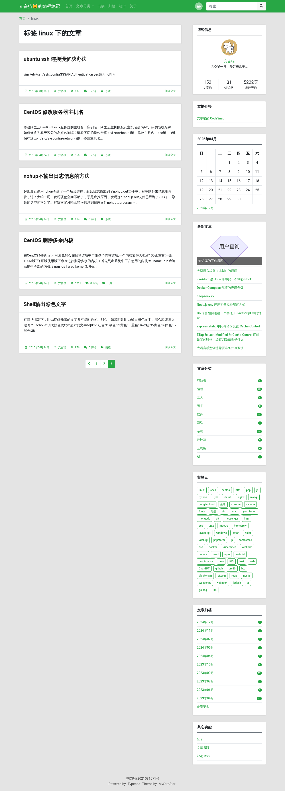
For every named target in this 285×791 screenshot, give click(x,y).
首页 (69, 6)
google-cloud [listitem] (206, 504)
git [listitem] (217, 518)
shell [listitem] (213, 490)
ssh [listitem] (201, 547)
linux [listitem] (202, 490)
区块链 (201, 448)
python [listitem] (203, 497)
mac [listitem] (234, 511)
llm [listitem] (215, 590)
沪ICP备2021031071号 (143, 779)
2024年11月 (205, 630)
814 (77, 219)
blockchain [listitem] (205, 575)
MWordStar (167, 784)
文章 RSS (203, 747)
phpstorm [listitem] (219, 540)
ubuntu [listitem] (228, 497)
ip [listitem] (232, 540)
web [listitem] (252, 561)
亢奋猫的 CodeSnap (210, 118)
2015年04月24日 (39, 155)
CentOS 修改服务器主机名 (60, 111)
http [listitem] (238, 490)
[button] (199, 6)
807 (77, 91)
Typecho (134, 784)
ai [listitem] (248, 582)
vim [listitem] (224, 511)
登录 (200, 739)
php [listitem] (248, 490)
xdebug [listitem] (203, 540)
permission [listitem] (249, 511)
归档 (111, 6)
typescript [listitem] (205, 582)
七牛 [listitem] (215, 497)
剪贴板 (201, 380)
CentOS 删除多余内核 (54, 240)
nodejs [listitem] (203, 554)
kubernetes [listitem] (229, 547)
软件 (200, 414)
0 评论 (92, 91)
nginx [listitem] (241, 497)
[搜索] (231, 6)
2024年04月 (205, 656)
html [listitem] (246, 518)
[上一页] (89, 364)
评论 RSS (203, 756)
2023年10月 (205, 664)
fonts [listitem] (202, 511)
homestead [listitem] (245, 540)
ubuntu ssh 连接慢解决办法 (62, 58)
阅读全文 (170, 90)
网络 (200, 423)
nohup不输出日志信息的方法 (64, 175)
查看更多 (203, 707)
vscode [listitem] (250, 504)
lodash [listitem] (237, 582)
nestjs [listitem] (246, 575)
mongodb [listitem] (204, 518)
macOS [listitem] (224, 525)
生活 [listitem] (223, 504)
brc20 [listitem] (232, 568)
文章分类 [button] (83, 6)
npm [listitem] (227, 554)
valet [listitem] (248, 532)
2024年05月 (205, 647)
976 (77, 347)
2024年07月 (205, 639)
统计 (122, 6)
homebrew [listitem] (240, 525)
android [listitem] (240, 554)
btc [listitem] (243, 568)
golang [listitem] (203, 590)
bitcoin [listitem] (222, 575)
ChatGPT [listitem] (204, 568)
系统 (108, 91)
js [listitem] (257, 490)
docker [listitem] (213, 547)
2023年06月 (205, 690)
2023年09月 (205, 673)
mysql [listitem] (253, 497)
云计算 (201, 440)
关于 (133, 6)
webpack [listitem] (222, 582)
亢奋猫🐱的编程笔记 (39, 6)
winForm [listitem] (247, 547)
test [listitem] (241, 561)
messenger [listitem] (231, 518)
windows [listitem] (221, 532)
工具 (109, 283)
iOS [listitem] (232, 561)
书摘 (101, 6)
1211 (78, 283)
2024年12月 (205, 208)
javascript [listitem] (204, 532)
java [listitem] (221, 561)
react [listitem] (216, 554)
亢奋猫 (62, 91)
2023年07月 (205, 681)
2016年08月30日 (39, 91)
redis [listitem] (235, 575)
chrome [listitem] (235, 504)
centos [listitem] (226, 490)
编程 (108, 347)
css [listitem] (201, 525)
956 (77, 155)
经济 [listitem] (213, 511)
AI (198, 456)
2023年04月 (205, 698)
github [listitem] (219, 568)
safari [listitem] (235, 532)
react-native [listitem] (206, 561)
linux (35, 18)
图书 (200, 406)
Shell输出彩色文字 (49, 304)
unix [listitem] (211, 525)
